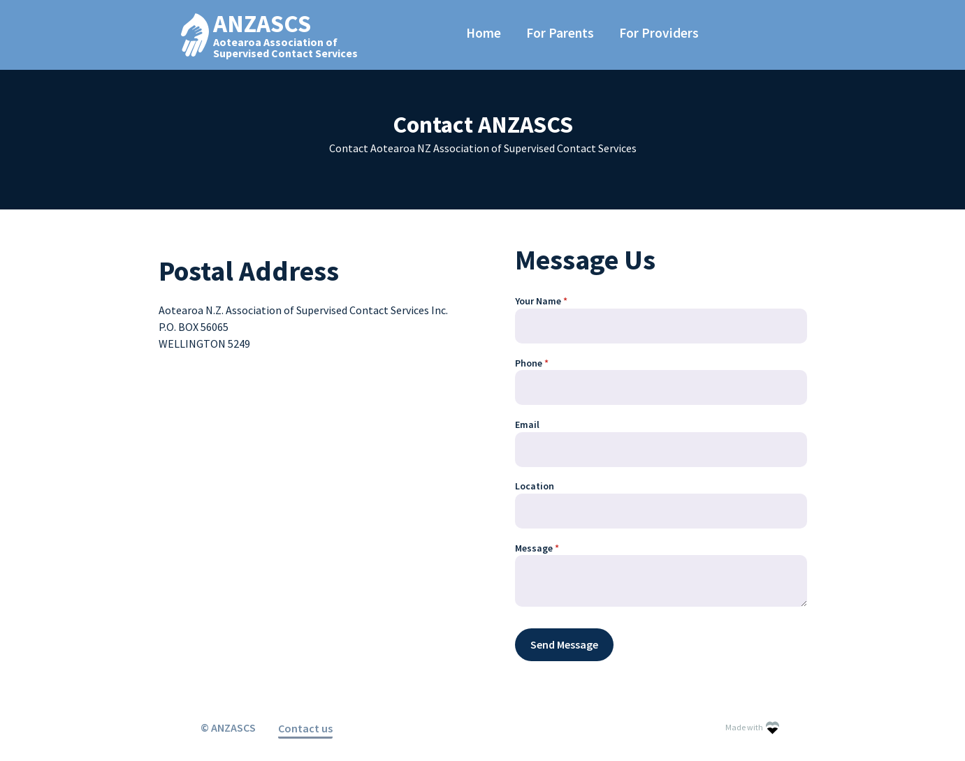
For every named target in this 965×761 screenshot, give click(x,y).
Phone (550, 364)
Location (534, 486)
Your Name (559, 302)
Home (483, 32)
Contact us (305, 728)
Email (527, 424)
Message (555, 549)
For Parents (560, 32)
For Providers (659, 32)
